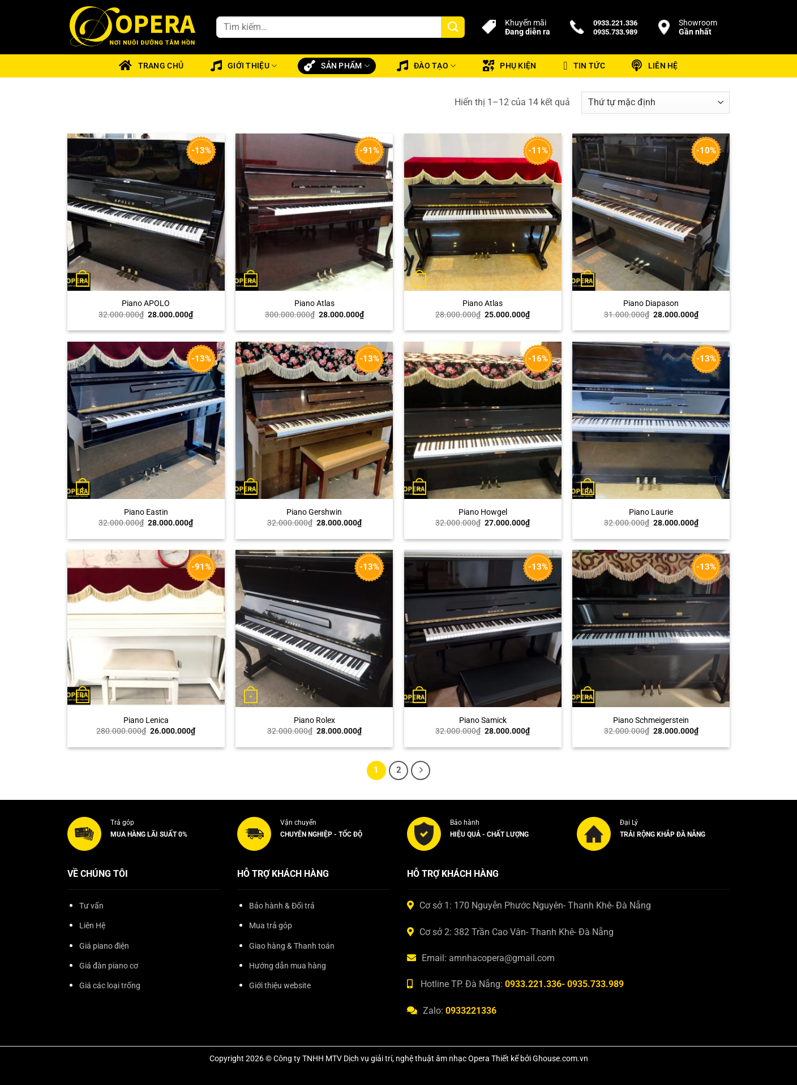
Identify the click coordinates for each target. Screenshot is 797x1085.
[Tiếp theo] (420, 770)
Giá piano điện (104, 946)
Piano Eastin (146, 512)
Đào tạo (426, 65)
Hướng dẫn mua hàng (287, 966)
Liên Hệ (92, 926)
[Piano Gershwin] (314, 420)
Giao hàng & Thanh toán (292, 946)
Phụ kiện (510, 65)
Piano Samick (483, 720)
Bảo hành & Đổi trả (282, 906)
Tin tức (584, 65)
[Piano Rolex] (314, 628)
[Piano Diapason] (651, 212)
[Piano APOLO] (146, 212)
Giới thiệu (244, 65)
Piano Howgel (483, 512)
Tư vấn (91, 906)
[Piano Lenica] (146, 628)
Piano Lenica (146, 720)
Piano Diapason (651, 303)
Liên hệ (655, 65)
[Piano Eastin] (146, 420)
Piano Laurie (651, 512)
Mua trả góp (270, 926)
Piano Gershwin (314, 512)
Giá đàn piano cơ (108, 966)
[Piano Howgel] (483, 420)
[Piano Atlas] (314, 212)
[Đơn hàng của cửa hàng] (655, 103)
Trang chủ (151, 65)
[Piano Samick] (483, 628)
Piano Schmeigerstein (651, 720)
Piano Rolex (314, 720)
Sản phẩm (337, 65)
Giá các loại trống (109, 986)
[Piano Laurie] (651, 420)
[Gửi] (453, 27)
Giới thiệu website (280, 986)
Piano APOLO (146, 303)
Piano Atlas (314, 303)
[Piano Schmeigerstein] (651, 628)
